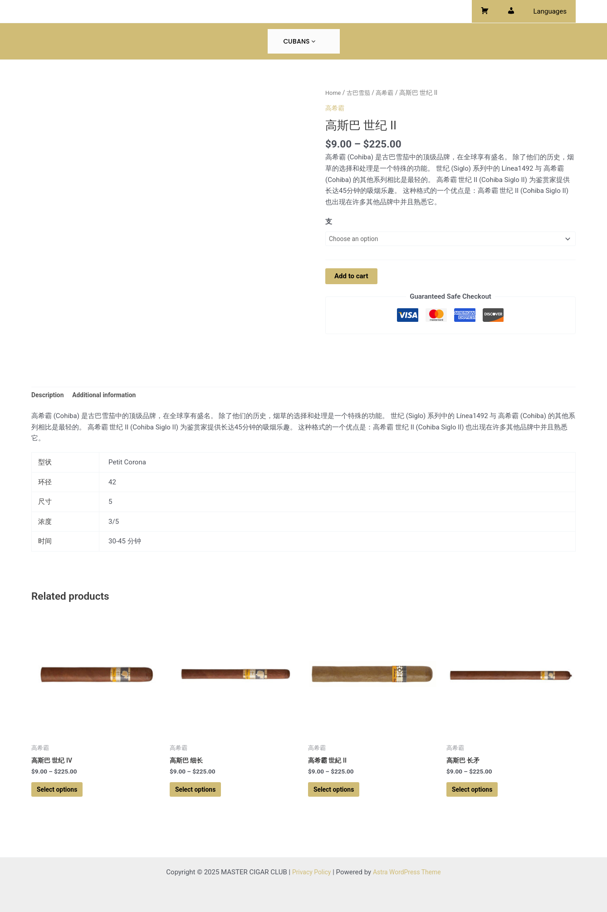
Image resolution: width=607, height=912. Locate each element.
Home (333, 92)
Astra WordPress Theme (408, 872)
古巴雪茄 (360, 92)
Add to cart (351, 277)
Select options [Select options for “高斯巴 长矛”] (477, 793)
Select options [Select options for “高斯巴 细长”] (201, 793)
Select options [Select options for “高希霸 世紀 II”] (339, 793)
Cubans (299, 41)
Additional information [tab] (109, 396)
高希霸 (388, 92)
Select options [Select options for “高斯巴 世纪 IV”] (62, 793)
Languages (552, 11)
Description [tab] (48, 396)
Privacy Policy (309, 872)
